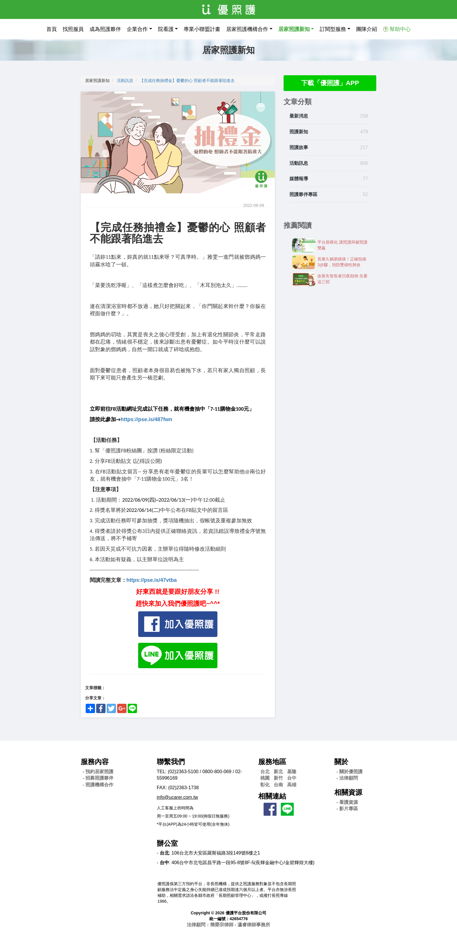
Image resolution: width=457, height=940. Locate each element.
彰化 (265, 784)
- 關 (349, 771)
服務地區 (272, 762)
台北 (265, 771)
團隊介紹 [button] (366, 29)
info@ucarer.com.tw (177, 797)
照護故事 (298, 148)
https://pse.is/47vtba (151, 580)
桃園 (265, 778)
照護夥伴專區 (303, 195)
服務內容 (95, 762)
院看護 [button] (166, 29)
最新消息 (298, 116)
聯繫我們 (171, 762)
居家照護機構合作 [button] (247, 29)
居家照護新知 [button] (294, 29)
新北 (278, 771)
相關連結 (272, 796)
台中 (291, 778)
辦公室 (167, 843)
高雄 (291, 784)
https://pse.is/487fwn (146, 419)
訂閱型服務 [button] (333, 29)
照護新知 (298, 132)
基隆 (291, 771)
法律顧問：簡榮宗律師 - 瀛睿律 (228, 924)
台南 (278, 784)
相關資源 (348, 792)
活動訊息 (125, 80)
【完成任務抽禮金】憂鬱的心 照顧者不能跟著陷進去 (187, 80)
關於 (341, 762)
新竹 (278, 778)
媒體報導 (298, 179)
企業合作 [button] (137, 29)
